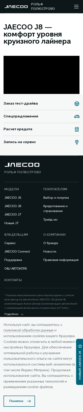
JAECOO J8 (12, 206)
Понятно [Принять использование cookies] (16, 401)
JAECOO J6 (12, 197)
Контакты (13, 280)
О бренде (50, 243)
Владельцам (16, 234)
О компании (54, 234)
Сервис (10, 243)
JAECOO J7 (12, 214)
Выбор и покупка (56, 197)
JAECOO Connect (17, 251)
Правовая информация (61, 260)
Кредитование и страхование (55, 209)
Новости (49, 251)
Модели (11, 189)
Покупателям (55, 189)
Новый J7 (11, 223)
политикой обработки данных (29, 330)
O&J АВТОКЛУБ (15, 268)
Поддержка (13, 260)
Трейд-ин (50, 219)
